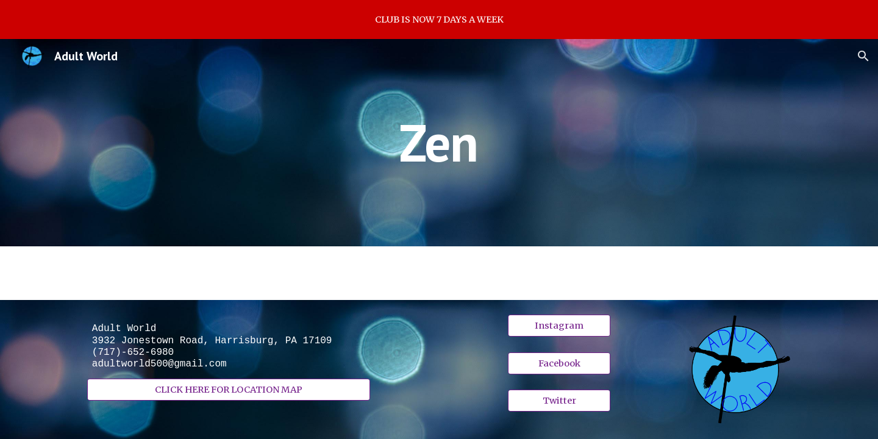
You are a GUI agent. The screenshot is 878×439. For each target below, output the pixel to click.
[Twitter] (559, 400)
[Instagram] (559, 326)
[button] (863, 56)
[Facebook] (559, 363)
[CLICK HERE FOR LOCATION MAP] (228, 390)
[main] (439, 142)
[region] (439, 19)
